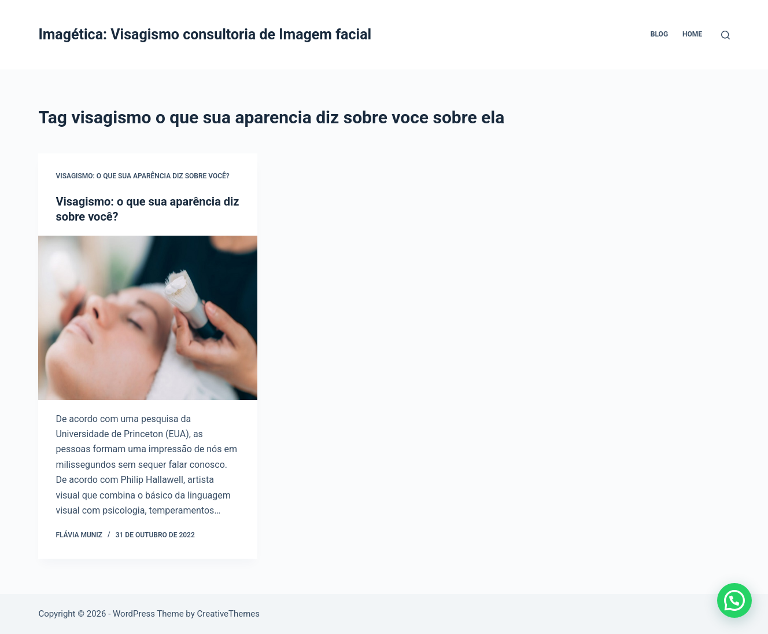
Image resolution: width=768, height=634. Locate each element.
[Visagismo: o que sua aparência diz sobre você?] (147, 318)
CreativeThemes (228, 614)
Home (692, 34)
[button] (734, 600)
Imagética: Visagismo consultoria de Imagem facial (204, 34)
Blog (659, 34)
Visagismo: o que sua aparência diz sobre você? (142, 176)
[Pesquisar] (725, 35)
